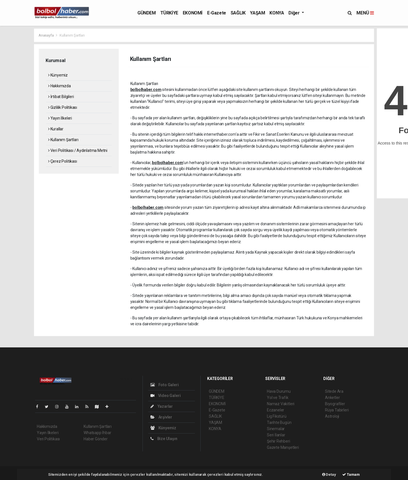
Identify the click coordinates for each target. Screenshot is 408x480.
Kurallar (55, 129)
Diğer (294, 13)
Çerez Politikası (62, 161)
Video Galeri (165, 395)
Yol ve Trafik (277, 397)
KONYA (276, 13)
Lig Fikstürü (276, 416)
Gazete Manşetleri (283, 447)
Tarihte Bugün (279, 422)
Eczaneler (275, 410)
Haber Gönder (96, 439)
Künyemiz (58, 75)
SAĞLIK (238, 13)
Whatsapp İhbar (97, 432)
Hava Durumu (279, 391)
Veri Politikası (48, 439)
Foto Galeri (164, 385)
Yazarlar (161, 406)
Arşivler (161, 417)
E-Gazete (216, 13)
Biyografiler (335, 404)
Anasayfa (46, 35)
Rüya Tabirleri (336, 410)
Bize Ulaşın (163, 438)
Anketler (332, 397)
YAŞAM (257, 13)
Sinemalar (276, 428)
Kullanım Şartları (72, 35)
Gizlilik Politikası (62, 107)
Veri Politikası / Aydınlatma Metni (77, 150)
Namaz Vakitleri (280, 404)
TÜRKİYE (169, 13)
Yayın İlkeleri (60, 118)
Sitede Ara (334, 391)
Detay (329, 474)
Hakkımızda (59, 86)
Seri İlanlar (276, 435)
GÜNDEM (146, 13)
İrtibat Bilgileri (61, 96)
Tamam (351, 474)
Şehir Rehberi (278, 441)
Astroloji (332, 416)
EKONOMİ (193, 13)
